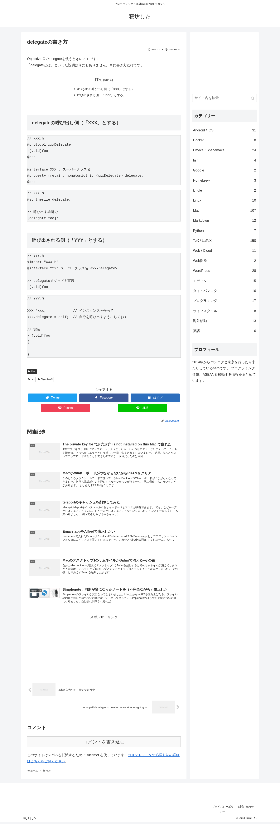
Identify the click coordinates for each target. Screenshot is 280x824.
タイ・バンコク (224, 291)
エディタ (224, 281)
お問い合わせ (246, 808)
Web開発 (224, 261)
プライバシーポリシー (223, 811)
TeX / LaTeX (224, 241)
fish (224, 160)
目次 (98, 80)
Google (224, 170)
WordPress (224, 271)
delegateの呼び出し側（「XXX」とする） (106, 89)
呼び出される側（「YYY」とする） (101, 95)
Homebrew (224, 180)
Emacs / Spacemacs (224, 150)
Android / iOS (224, 130)
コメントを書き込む (103, 743)
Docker (224, 140)
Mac (33, 372)
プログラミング (224, 301)
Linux (224, 200)
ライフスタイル (224, 311)
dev (33, 380)
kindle (224, 190)
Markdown (224, 220)
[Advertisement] (104, 649)
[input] (224, 98)
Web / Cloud (224, 251)
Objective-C (47, 380)
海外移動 (224, 321)
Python (224, 231)
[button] (253, 98)
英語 (224, 331)
